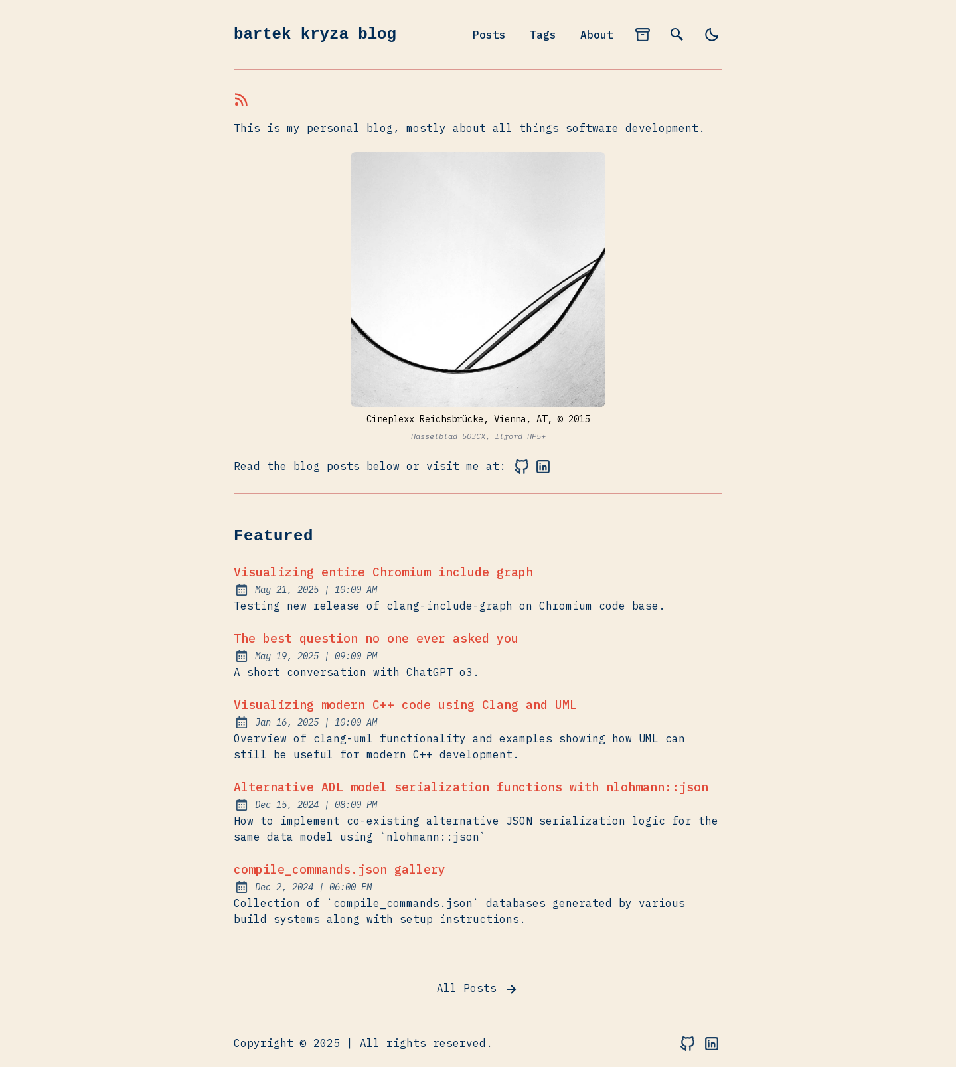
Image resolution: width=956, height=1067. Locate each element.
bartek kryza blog (315, 34)
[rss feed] (242, 101)
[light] (711, 34)
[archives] (642, 34)
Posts (489, 34)
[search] (677, 34)
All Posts (478, 989)
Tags (543, 34)
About (596, 34)
